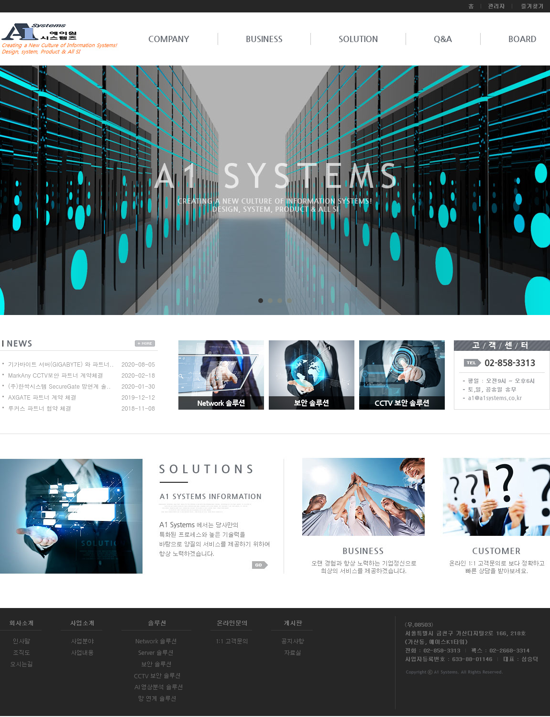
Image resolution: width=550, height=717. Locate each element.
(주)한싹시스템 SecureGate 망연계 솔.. (59, 386)
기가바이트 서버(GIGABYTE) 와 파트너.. (61, 364)
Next (513, 194)
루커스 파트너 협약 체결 (39, 408)
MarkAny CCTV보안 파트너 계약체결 (55, 375)
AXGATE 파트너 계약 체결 (42, 397)
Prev (36, 194)
